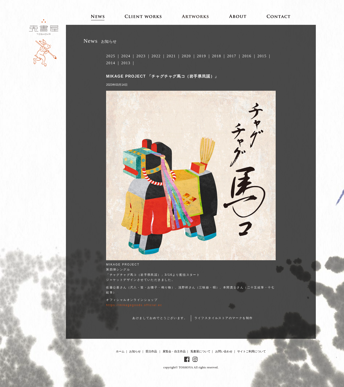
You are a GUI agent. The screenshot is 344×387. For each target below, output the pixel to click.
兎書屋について (200, 351)
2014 (110, 63)
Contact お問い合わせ (278, 16)
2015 (261, 56)
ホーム (120, 351)
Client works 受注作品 (143, 16)
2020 (186, 56)
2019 (201, 56)
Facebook (186, 359)
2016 (246, 56)
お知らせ (135, 351)
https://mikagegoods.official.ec (134, 305)
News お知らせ (98, 16)
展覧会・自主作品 (174, 351)
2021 (171, 56)
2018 (216, 56)
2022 (156, 56)
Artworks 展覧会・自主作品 (195, 16)
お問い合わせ (223, 351)
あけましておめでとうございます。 (159, 318)
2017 (231, 56)
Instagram (195, 359)
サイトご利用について (251, 351)
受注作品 (151, 351)
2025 (110, 56)
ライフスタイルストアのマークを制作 (223, 318)
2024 (125, 56)
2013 (125, 63)
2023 (140, 56)
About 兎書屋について (238, 16)
